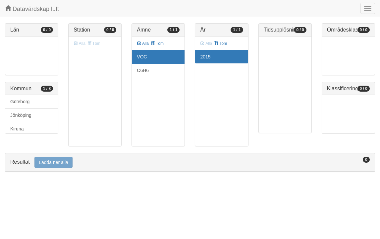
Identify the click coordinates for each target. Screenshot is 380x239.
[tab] (190, 162)
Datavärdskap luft (32, 8)
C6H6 (143, 70)
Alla (143, 43)
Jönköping (20, 115)
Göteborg (19, 101)
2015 (205, 56)
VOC (142, 56)
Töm (157, 43)
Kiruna (17, 128)
